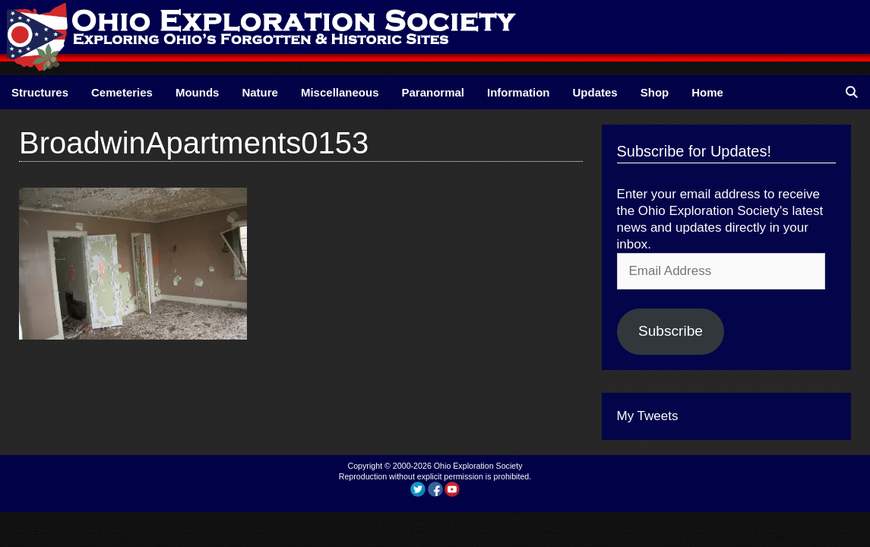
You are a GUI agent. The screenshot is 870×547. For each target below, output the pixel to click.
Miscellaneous (340, 92)
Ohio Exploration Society (478, 465)
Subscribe (670, 331)
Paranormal (432, 92)
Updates (595, 92)
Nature (260, 92)
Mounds (198, 92)
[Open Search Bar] (851, 92)
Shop (655, 92)
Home (707, 92)
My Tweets (648, 416)
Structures (39, 92)
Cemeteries (122, 92)
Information (518, 92)
